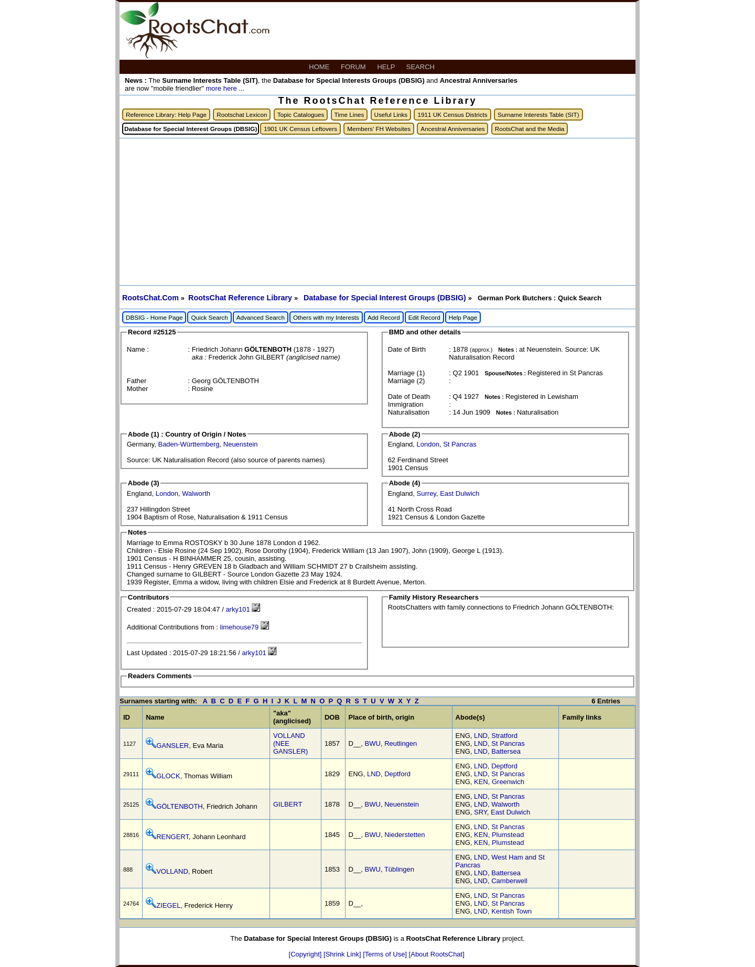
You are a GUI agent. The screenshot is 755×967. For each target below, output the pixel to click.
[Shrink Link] (343, 954)
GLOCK (168, 776)
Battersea (506, 751)
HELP (386, 67)
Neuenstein (240, 444)
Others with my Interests (326, 317)
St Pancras (460, 444)
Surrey (426, 493)
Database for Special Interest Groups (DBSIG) (386, 298)
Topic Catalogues (301, 114)
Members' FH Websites (379, 128)
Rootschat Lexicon (242, 114)
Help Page (463, 317)
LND (481, 736)
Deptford (397, 774)
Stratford (504, 736)
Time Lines (349, 114)
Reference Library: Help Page (166, 114)
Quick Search (209, 317)
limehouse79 (239, 627)
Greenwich (508, 782)
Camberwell (509, 881)
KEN (481, 782)
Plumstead (508, 835)
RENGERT (172, 837)
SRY (480, 812)
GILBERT (287, 804)
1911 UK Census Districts (452, 114)
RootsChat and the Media (530, 128)
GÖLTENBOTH (179, 806)
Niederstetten (404, 835)
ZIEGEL (168, 905)
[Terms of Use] (385, 954)
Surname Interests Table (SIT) (538, 114)
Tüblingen (399, 869)
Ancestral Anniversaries (452, 128)
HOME (320, 67)
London (428, 444)
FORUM (354, 67)
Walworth (196, 493)
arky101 (237, 609)
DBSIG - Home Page (154, 317)
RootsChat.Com (150, 298)
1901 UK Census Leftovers (300, 128)
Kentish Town (511, 911)
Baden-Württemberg (188, 444)
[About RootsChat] (437, 954)
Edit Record (424, 317)
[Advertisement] (377, 211)
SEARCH (421, 67)
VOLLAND (172, 871)
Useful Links (391, 114)
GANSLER (172, 745)
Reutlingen (400, 743)
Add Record (384, 317)
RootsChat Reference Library (241, 298)
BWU (373, 743)
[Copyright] (306, 954)
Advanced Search (260, 317)
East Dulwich (459, 493)
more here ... (225, 88)
